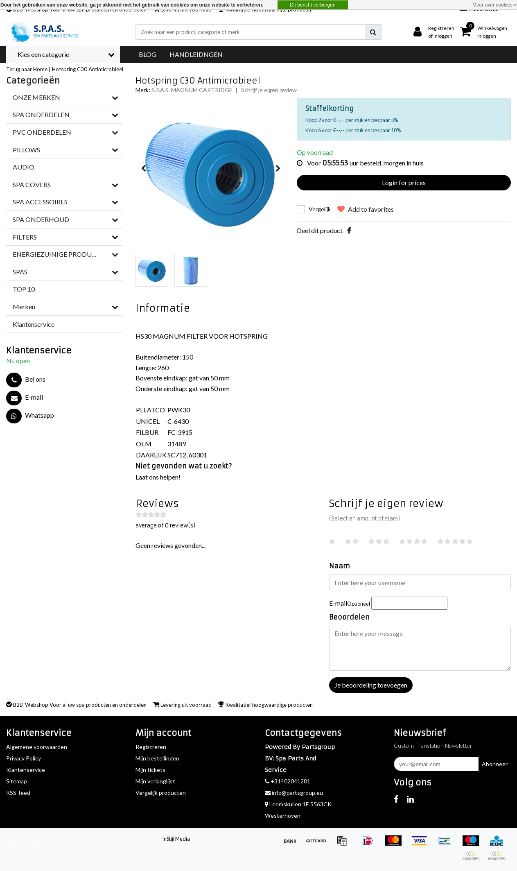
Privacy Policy (23, 758)
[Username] (420, 582)
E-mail (349, 603)
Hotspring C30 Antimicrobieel (87, 69)
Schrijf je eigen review (269, 89)
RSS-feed (18, 792)
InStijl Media (176, 838)
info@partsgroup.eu (294, 792)
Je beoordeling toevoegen (370, 685)
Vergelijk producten (160, 792)
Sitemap (16, 781)
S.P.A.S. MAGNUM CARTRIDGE (192, 89)
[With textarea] (420, 648)
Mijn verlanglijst (155, 781)
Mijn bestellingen (157, 758)
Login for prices (404, 182)
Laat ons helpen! (158, 477)
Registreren (150, 746)
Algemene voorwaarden (36, 746)
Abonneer (495, 763)
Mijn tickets (150, 769)
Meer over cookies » (494, 5)
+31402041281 (287, 781)
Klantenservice (25, 769)
